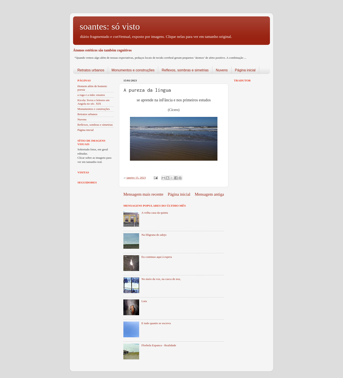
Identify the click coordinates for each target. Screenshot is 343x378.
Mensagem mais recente (143, 194)
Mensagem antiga (209, 194)
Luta (144, 301)
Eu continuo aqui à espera (156, 256)
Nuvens (222, 70)
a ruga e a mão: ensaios (91, 95)
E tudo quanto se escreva (156, 323)
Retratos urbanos (90, 70)
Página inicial (245, 70)
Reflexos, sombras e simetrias (185, 70)
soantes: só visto (110, 26)
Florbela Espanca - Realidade (158, 345)
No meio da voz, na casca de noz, (161, 279)
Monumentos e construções (133, 70)
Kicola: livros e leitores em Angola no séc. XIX (93, 101)
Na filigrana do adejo (153, 234)
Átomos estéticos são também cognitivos (102, 50)
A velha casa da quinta (154, 212)
